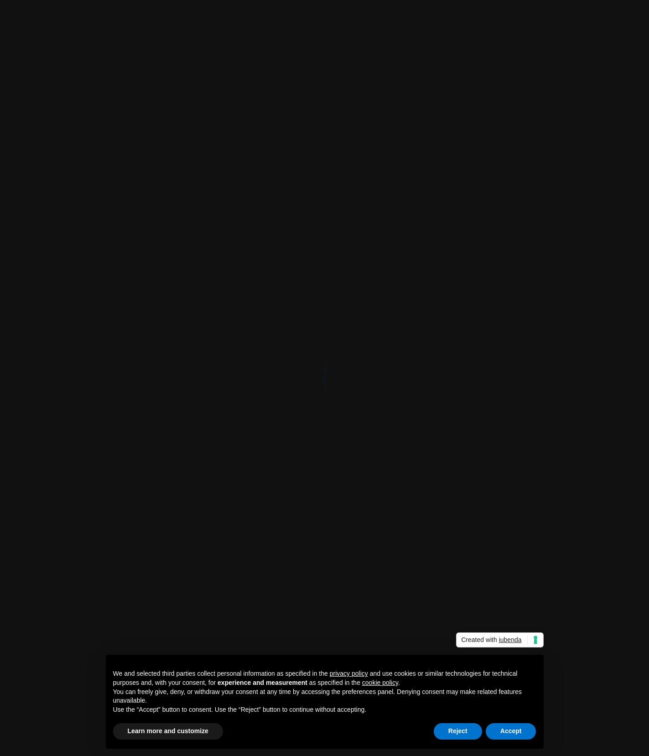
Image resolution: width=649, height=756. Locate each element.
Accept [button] (511, 731)
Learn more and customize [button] (168, 731)
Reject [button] (457, 731)
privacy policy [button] (349, 673)
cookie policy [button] (380, 682)
